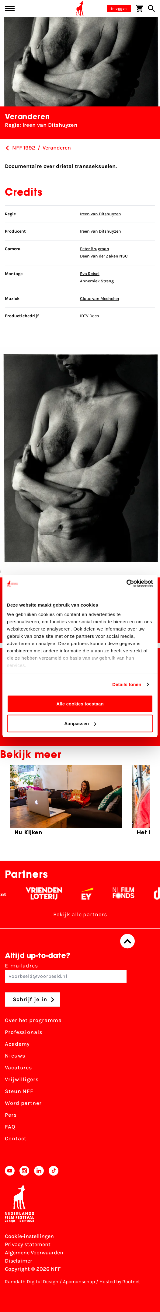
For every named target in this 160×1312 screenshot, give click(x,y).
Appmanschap (79, 1281)
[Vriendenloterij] (48, 894)
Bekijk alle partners (80, 914)
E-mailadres (66, 973)
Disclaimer (18, 1260)
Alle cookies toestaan (80, 703)
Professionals (23, 1032)
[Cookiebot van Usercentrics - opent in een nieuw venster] (126, 583)
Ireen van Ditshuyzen (100, 214)
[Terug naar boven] (127, 941)
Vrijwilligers (22, 1079)
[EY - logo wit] (91, 894)
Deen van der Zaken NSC (104, 256)
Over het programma (33, 1020)
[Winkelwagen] (139, 8)
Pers (11, 1115)
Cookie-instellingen (29, 1236)
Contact (15, 1138)
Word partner (23, 1103)
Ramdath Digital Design (31, 1281)
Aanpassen (80, 723)
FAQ (10, 1127)
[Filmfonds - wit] (127, 894)
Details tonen (126, 684)
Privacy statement (27, 1244)
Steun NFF (19, 1091)
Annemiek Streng (97, 281)
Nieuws (15, 1056)
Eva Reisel (89, 273)
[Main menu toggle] (10, 8)
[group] (66, 803)
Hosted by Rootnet (119, 1281)
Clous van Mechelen (99, 298)
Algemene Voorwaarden (34, 1252)
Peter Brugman (94, 248)
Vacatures (18, 1068)
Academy (17, 1044)
